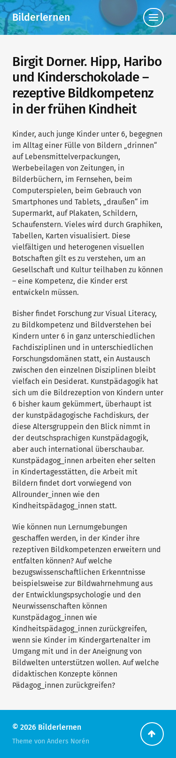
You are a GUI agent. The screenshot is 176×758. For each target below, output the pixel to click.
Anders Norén (68, 741)
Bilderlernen (41, 17)
